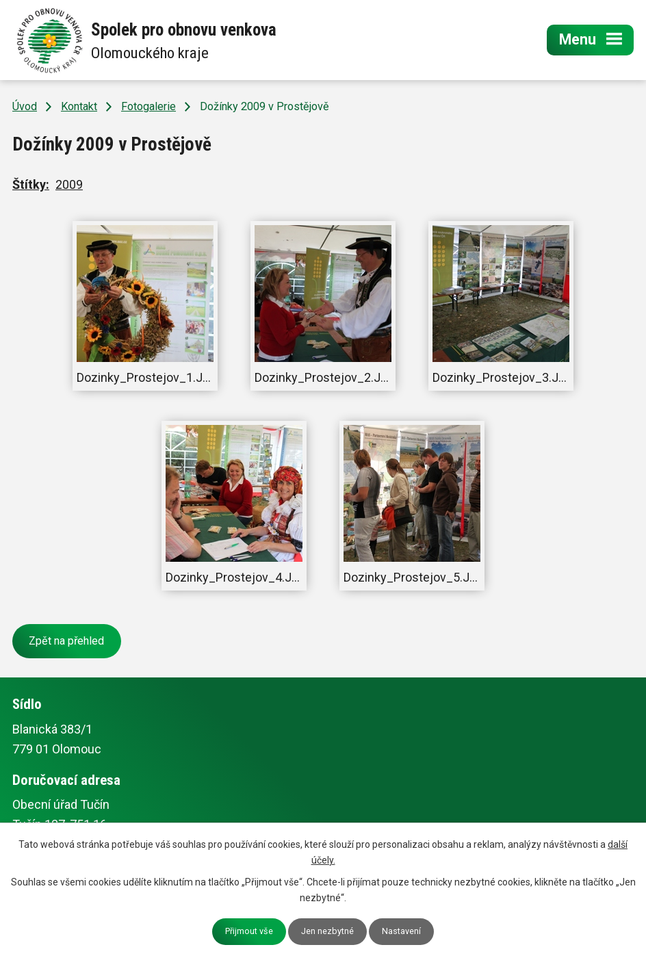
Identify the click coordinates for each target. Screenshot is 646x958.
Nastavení (401, 931)
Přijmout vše (249, 931)
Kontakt (79, 106)
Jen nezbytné (327, 931)
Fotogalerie (148, 106)
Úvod (24, 106)
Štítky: (30, 184)
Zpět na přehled (66, 640)
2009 (69, 184)
